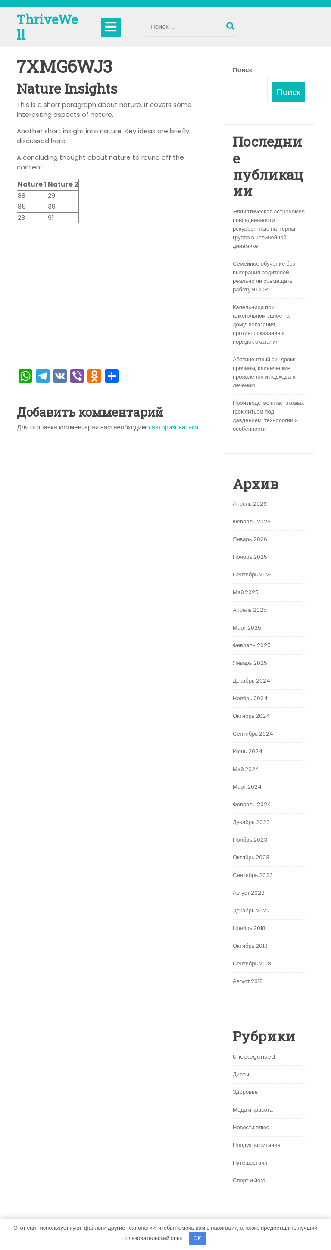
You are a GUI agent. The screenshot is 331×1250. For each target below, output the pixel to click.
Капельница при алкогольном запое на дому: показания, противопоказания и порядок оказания (261, 324)
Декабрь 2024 (251, 681)
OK (197, 1238)
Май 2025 (246, 592)
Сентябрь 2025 (253, 574)
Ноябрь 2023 (250, 840)
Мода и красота (253, 1110)
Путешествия (250, 1163)
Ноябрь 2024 (250, 698)
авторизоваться (175, 427)
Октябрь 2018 (250, 946)
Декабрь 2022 (251, 910)
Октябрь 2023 (251, 857)
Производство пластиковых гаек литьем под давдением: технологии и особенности (268, 416)
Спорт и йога (249, 1180)
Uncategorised (254, 1057)
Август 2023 (249, 893)
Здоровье (245, 1092)
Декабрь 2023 (251, 822)
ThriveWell (47, 27)
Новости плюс (251, 1127)
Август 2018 (248, 981)
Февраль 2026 (252, 521)
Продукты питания (257, 1145)
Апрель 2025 (250, 610)
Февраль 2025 (252, 645)
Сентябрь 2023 (253, 875)
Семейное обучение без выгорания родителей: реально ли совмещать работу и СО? (264, 277)
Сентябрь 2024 (253, 734)
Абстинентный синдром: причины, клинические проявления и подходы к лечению (264, 372)
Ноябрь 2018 (249, 928)
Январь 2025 (250, 663)
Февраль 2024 (252, 804)
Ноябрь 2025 (250, 557)
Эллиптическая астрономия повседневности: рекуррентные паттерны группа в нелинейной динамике (269, 228)
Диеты (241, 1074)
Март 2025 (247, 627)
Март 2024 (247, 787)
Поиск (231, 24)
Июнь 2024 (247, 751)
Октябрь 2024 (251, 716)
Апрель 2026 (250, 504)
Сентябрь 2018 (252, 963)
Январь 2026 (250, 539)
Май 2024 (246, 769)
